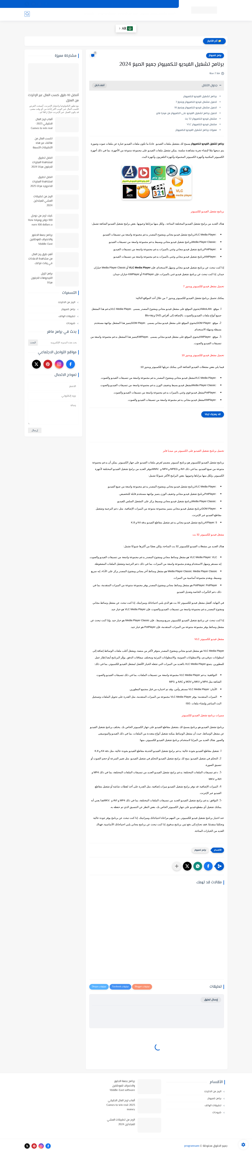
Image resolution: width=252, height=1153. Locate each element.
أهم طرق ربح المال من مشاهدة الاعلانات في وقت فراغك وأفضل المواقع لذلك (40, 259)
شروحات (89, 14)
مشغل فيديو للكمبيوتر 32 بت (201, 119)
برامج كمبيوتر (215, 56)
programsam (191, 1146)
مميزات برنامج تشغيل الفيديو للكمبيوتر (196, 130)
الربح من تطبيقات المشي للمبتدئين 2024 (42, 201)
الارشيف (114, 4)
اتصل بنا (102, 4)
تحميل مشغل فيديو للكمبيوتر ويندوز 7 (196, 102)
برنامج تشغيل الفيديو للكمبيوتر (200, 97)
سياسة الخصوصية (166, 4)
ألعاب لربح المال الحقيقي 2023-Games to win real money (41, 124)
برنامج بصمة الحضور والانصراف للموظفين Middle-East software (41, 240)
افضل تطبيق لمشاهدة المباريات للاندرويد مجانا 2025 (41, 181)
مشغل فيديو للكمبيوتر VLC (202, 125)
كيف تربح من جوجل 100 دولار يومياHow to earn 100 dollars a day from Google (40, 220)
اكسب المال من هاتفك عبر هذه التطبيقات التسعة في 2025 (42, 143)
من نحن (127, 4)
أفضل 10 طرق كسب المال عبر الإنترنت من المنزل (53, 98)
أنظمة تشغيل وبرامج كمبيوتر (157, 14)
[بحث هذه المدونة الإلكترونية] (58, 342)
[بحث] (27, 14)
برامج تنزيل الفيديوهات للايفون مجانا (41, 278)
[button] (208, 866)
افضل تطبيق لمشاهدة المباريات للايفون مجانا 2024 (41, 162)
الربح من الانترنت (127, 14)
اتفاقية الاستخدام (144, 4)
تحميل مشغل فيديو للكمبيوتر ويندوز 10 (195, 108)
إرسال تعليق (211, 1000)
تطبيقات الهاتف (105, 14)
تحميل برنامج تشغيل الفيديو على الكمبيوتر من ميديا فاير (186, 113)
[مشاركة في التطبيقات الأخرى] (176, 866)
